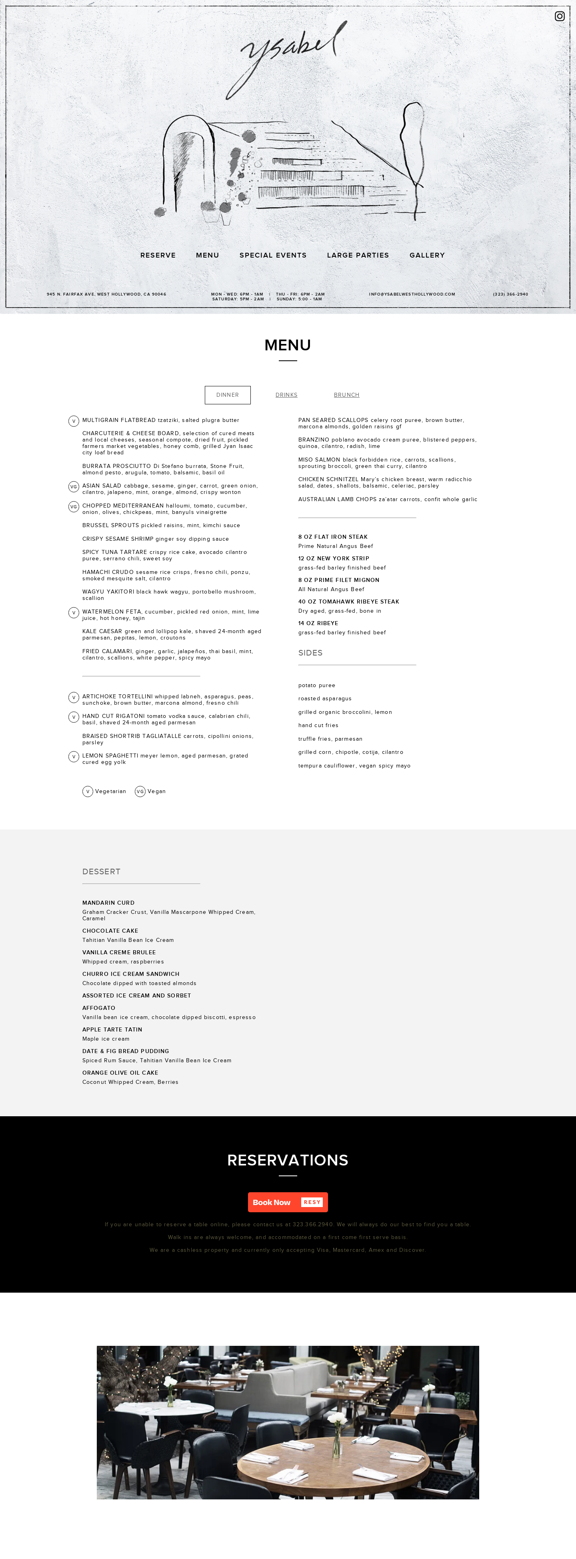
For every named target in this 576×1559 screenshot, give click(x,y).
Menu (208, 255)
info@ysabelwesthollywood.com (412, 294)
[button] (288, 1202)
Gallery (427, 255)
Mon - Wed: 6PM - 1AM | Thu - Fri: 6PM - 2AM (267, 296)
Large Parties (358, 255)
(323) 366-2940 (510, 294)
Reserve (158, 255)
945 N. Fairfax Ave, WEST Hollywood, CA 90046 (106, 294)
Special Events (273, 255)
